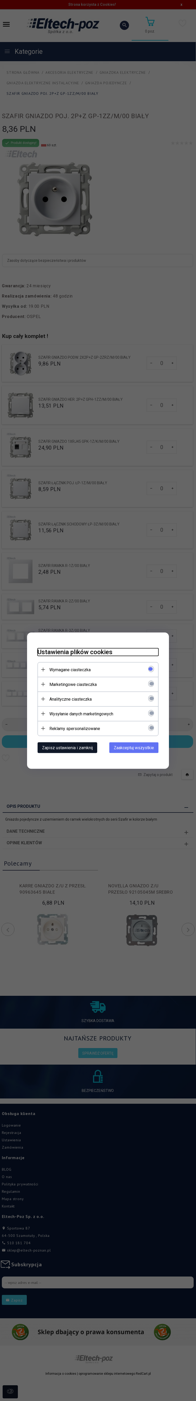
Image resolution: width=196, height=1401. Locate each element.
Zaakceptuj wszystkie (134, 747)
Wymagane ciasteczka (70, 669)
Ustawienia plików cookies (75, 651)
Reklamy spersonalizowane (74, 728)
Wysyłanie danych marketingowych (81, 713)
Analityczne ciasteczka (70, 698)
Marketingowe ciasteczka (73, 684)
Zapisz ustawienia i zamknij (67, 747)
